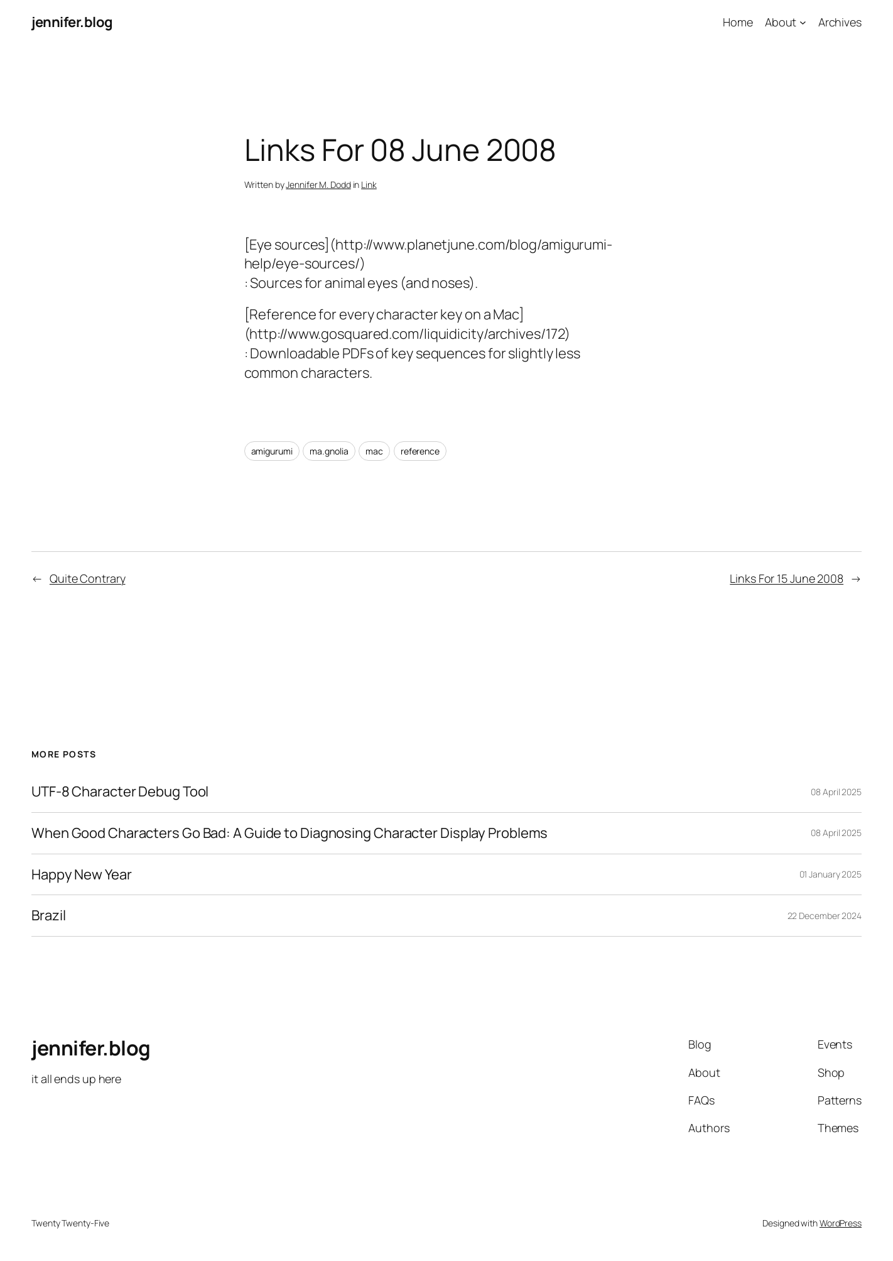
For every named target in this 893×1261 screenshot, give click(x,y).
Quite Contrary (88, 578)
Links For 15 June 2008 (786, 578)
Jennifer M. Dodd (318, 184)
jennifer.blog (72, 22)
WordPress (841, 1223)
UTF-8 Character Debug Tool (119, 792)
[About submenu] (802, 22)
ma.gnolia (329, 451)
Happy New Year (81, 875)
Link (369, 184)
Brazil (48, 915)
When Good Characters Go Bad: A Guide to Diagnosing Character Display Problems (289, 833)
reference (420, 451)
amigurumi (272, 451)
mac (374, 451)
